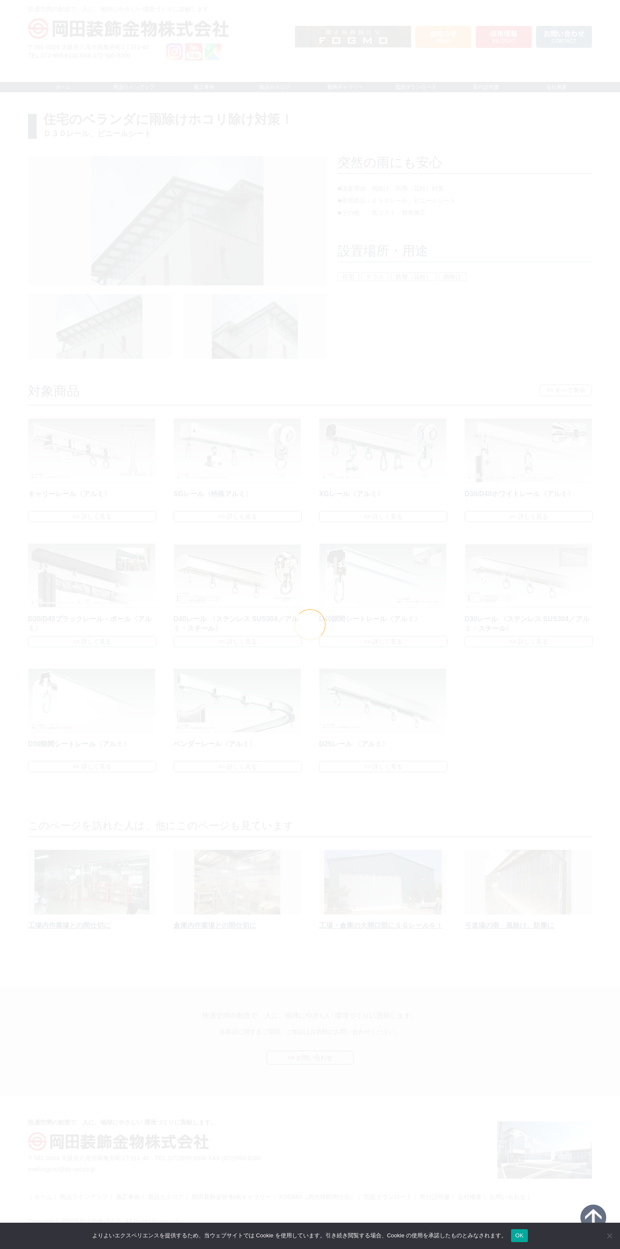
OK (519, 1235)
